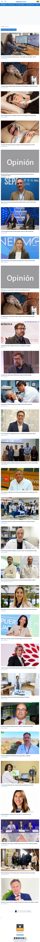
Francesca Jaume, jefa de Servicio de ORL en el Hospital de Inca (16, 814)
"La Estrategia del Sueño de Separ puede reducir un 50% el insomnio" (17, 231)
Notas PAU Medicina (20, 4)
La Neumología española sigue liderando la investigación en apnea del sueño (19, 86)
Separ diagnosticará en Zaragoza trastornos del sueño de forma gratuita (18, 115)
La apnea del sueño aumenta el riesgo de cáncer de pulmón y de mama (18, 144)
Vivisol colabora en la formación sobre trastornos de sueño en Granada (18, 873)
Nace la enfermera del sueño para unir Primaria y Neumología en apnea (18, 580)
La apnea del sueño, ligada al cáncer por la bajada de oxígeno (15, 346)
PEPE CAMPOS (3, 611)
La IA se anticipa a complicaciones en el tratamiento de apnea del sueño (18, 434)
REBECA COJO (3, 347)
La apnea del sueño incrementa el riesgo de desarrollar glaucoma (16, 404)
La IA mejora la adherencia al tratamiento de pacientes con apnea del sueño (19, 492)
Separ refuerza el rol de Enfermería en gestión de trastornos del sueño (18, 260)
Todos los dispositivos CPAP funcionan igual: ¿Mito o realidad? (15, 756)
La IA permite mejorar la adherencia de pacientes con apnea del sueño (18, 521)
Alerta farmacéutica (30, 4)
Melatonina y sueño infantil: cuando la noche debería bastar (15, 290)
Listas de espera (11, 4)
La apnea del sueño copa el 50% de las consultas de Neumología (16, 375)
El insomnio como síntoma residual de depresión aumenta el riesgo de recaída (19, 902)
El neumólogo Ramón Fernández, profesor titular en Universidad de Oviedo (19, 551)
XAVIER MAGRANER (4, 464)
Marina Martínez (3, 177)
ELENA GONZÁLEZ (4, 58)
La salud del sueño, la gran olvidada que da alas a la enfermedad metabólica (19, 844)
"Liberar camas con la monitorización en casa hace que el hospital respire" (19, 668)
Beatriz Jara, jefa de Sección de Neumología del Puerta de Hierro (16, 639)
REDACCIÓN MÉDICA (4, 117)
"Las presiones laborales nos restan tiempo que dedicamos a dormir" (17, 785)
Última (29, 912)
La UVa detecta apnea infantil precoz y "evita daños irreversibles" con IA (18, 57)
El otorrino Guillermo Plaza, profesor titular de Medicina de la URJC (17, 727)
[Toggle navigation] (2, 1)
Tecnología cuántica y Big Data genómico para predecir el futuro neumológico (19, 463)
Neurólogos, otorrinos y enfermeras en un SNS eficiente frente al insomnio (19, 609)
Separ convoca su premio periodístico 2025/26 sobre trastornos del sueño (18, 202)
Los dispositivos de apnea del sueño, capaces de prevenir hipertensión (17, 316)
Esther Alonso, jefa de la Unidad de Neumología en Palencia (15, 697)
